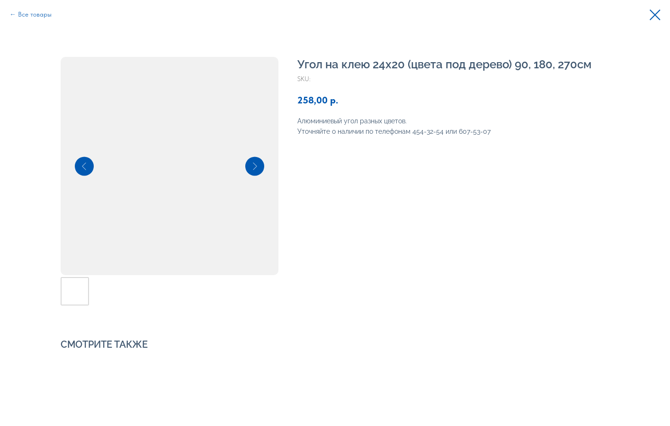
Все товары (35, 14)
